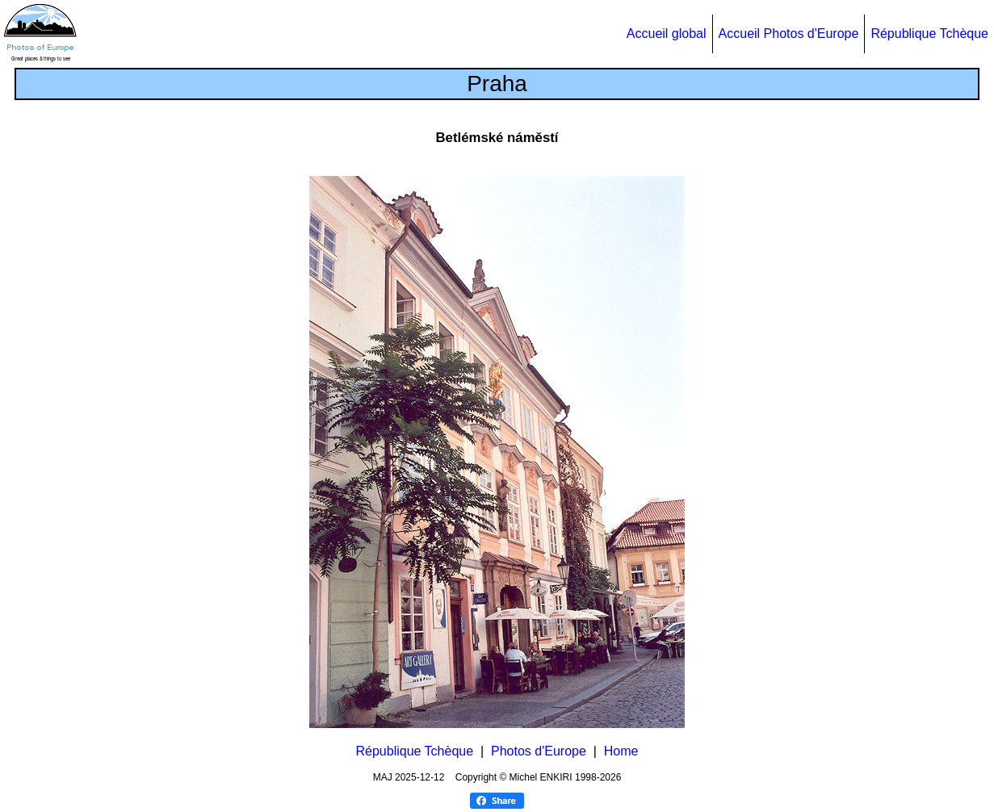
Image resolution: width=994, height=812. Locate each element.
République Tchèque (929, 33)
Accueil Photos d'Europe (789, 33)
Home (621, 751)
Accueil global (667, 33)
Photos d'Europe (538, 751)
